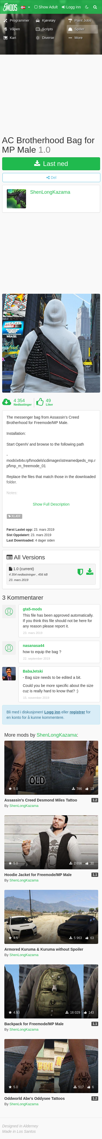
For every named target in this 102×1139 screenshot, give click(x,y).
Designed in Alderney (20, 1126)
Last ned (51, 163)
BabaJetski (33, 671)
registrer (77, 712)
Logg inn (52, 712)
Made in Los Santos (19, 1131)
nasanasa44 (33, 645)
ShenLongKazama (50, 192)
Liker (49, 404)
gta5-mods (32, 609)
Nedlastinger (23, 404)
